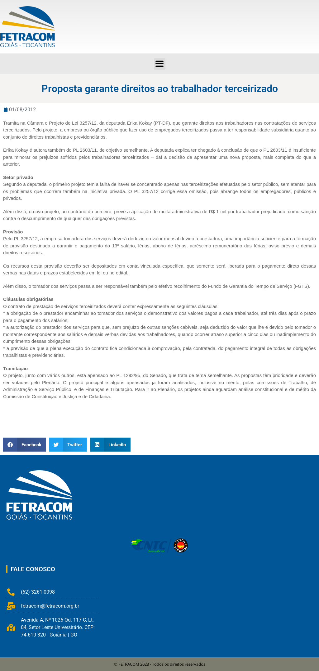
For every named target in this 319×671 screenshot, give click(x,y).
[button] (24, 445)
